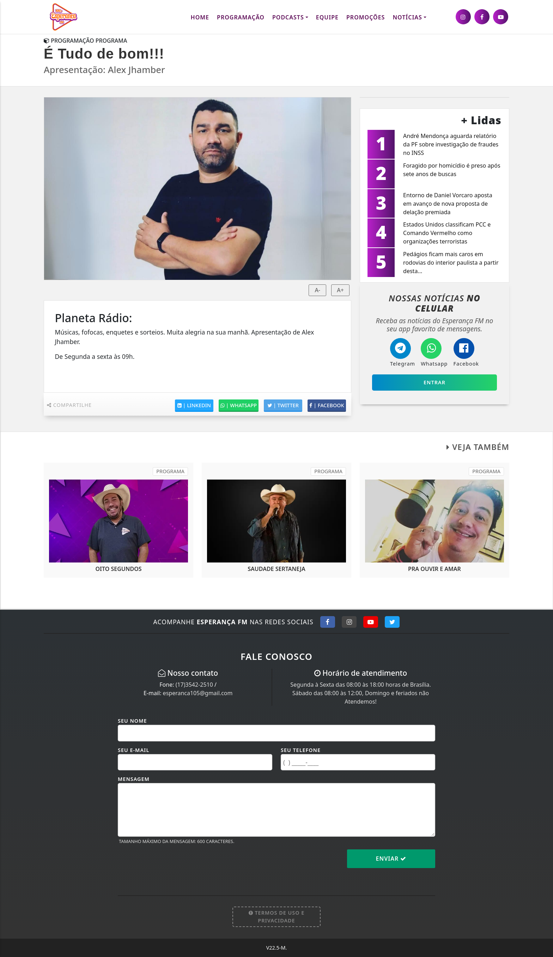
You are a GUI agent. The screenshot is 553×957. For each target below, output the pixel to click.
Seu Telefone (301, 750)
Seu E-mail (133, 750)
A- (317, 290)
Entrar (434, 382)
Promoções (365, 17)
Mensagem (134, 779)
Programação (241, 17)
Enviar (391, 858)
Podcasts (288, 17)
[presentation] (171, 864)
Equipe (327, 17)
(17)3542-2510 (194, 684)
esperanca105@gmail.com (198, 693)
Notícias (407, 17)
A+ (340, 290)
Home (200, 17)
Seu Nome (132, 720)
